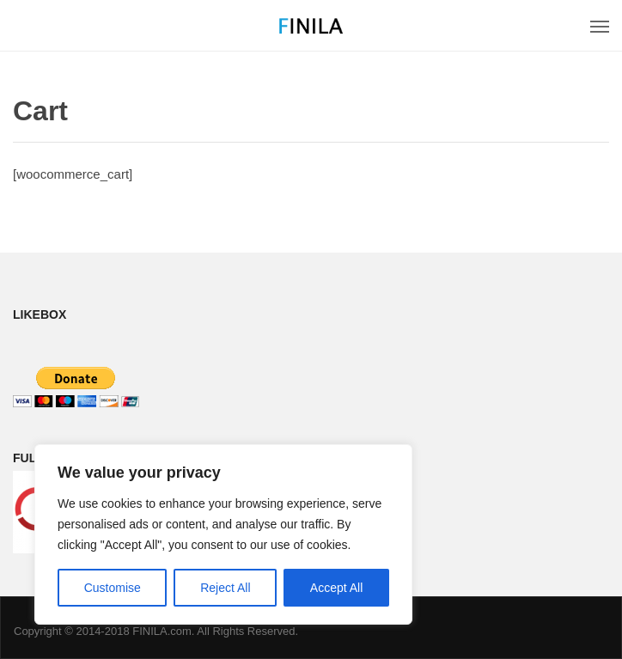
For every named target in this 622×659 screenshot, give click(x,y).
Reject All (225, 588)
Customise (112, 588)
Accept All (336, 588)
